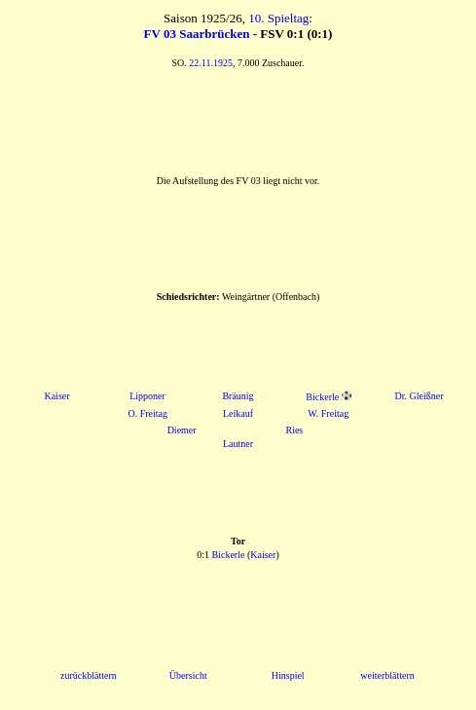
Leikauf (238, 413)
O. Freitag (147, 413)
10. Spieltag (278, 18)
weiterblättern (387, 675)
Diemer (182, 430)
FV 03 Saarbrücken (197, 33)
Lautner (238, 443)
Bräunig (237, 396)
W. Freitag (328, 413)
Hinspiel (288, 675)
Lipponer (147, 396)
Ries (294, 430)
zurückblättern (88, 675)
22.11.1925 (211, 62)
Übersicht (188, 675)
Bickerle (322, 397)
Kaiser (56, 396)
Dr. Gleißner (419, 396)
